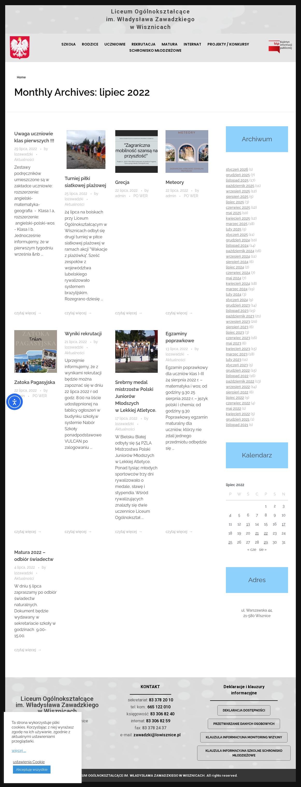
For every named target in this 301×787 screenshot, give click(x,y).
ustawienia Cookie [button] (29, 762)
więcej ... (19, 750)
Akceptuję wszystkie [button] (31, 769)
